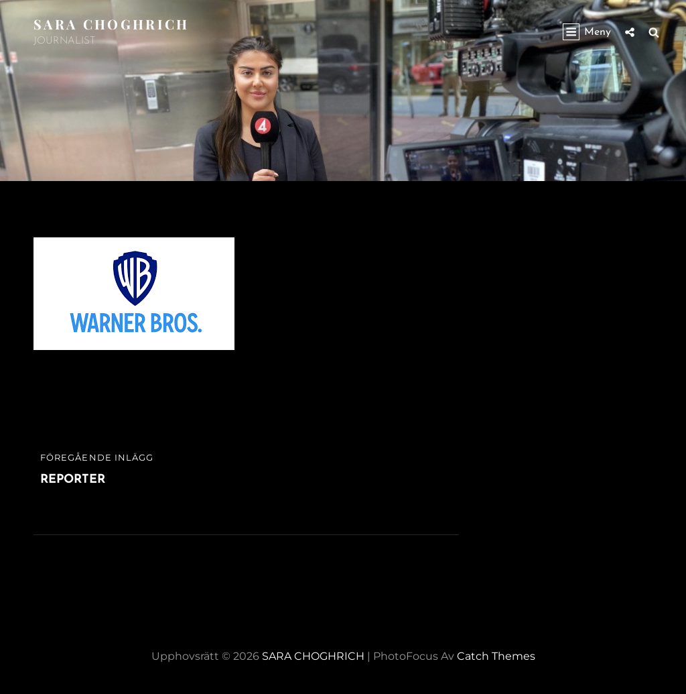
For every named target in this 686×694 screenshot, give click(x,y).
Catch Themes (496, 656)
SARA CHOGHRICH (111, 24)
